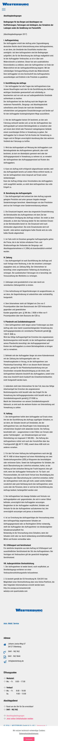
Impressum (41, 726)
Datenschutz (9, 728)
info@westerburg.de (16, 661)
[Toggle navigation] (4, 9)
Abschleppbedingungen (15, 716)
